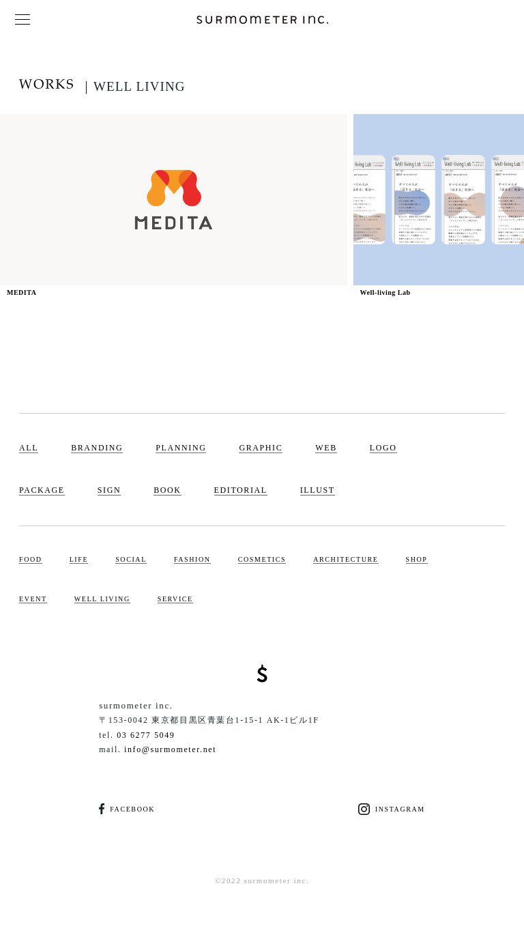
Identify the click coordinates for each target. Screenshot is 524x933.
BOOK (167, 490)
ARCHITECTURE (345, 559)
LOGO (383, 448)
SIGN (109, 490)
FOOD (30, 559)
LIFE (79, 559)
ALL (28, 448)
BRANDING (97, 448)
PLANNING (181, 448)
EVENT (33, 599)
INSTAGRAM (391, 809)
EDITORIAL (240, 490)
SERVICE (175, 599)
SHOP (417, 559)
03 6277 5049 (146, 735)
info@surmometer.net (170, 749)
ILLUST (317, 490)
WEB (325, 448)
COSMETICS (262, 559)
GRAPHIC (260, 448)
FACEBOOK (127, 809)
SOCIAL (131, 559)
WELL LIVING (102, 599)
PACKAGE (42, 490)
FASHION (192, 559)
